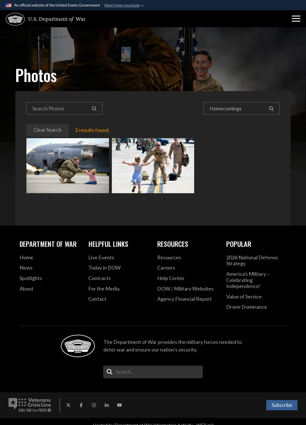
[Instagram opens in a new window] (94, 405)
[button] (296, 19)
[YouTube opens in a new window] (119, 405)
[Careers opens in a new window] (187, 267)
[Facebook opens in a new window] (81, 405)
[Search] (94, 108)
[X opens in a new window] (68, 405)
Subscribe (282, 405)
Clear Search (47, 130)
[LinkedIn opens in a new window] (106, 405)
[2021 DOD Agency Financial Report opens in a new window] (187, 299)
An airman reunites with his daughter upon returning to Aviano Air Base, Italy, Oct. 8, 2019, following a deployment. (67, 165)
